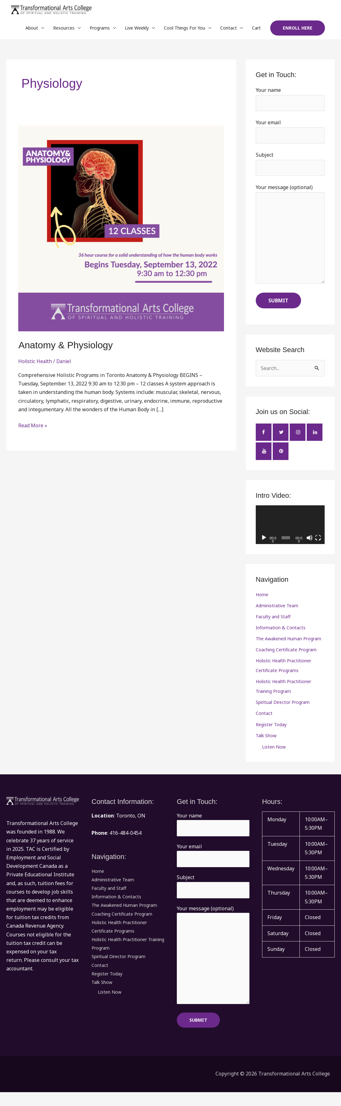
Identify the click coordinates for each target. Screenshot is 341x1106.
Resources (64, 30)
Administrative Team (277, 612)
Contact (228, 30)
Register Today (271, 734)
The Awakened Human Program (288, 646)
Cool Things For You (184, 30)
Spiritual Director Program (283, 712)
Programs (100, 30)
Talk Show (266, 746)
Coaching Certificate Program (286, 657)
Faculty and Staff (273, 623)
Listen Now (274, 757)
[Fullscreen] (318, 544)
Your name (290, 100)
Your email (290, 133)
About (31, 30)
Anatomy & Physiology (65, 346)
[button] (297, 29)
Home (262, 601)
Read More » (33, 427)
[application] (290, 530)
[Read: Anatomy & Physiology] (121, 229)
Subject (290, 166)
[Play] (264, 544)
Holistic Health (35, 362)
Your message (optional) (290, 239)
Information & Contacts (280, 635)
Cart (256, 30)
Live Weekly (137, 30)
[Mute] (309, 544)
